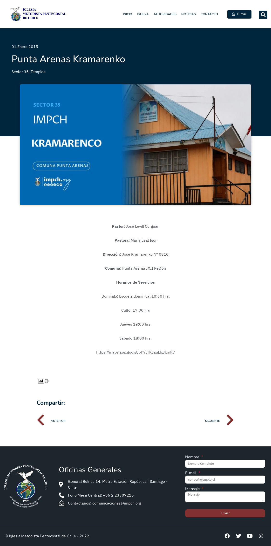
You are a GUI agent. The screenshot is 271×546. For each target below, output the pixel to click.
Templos (38, 71)
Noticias (188, 14)
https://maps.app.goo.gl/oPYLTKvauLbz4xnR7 (135, 352)
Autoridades (165, 14)
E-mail (191, 473)
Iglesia (143, 14)
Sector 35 (20, 71)
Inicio (127, 14)
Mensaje (193, 489)
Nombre (192, 457)
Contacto (209, 14)
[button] (263, 15)
